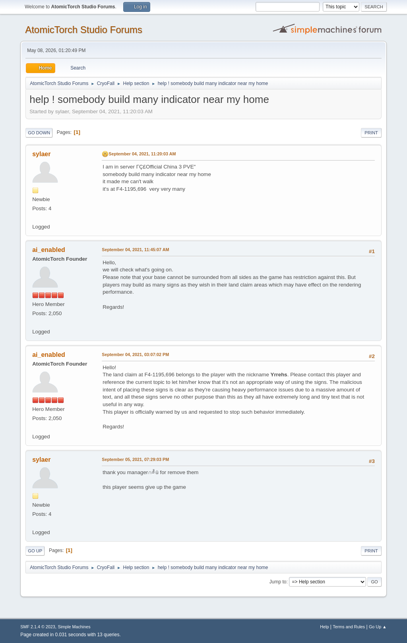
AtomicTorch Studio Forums (83, 29)
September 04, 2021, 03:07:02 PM (135, 354)
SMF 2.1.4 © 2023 (37, 626)
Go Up (35, 550)
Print (371, 132)
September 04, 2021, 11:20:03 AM (142, 153)
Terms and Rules (349, 626)
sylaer (41, 154)
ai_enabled (48, 249)
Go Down (39, 132)
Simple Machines (74, 626)
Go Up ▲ (378, 626)
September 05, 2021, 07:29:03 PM (135, 459)
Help (324, 626)
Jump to (278, 582)
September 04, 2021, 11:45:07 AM (135, 249)
